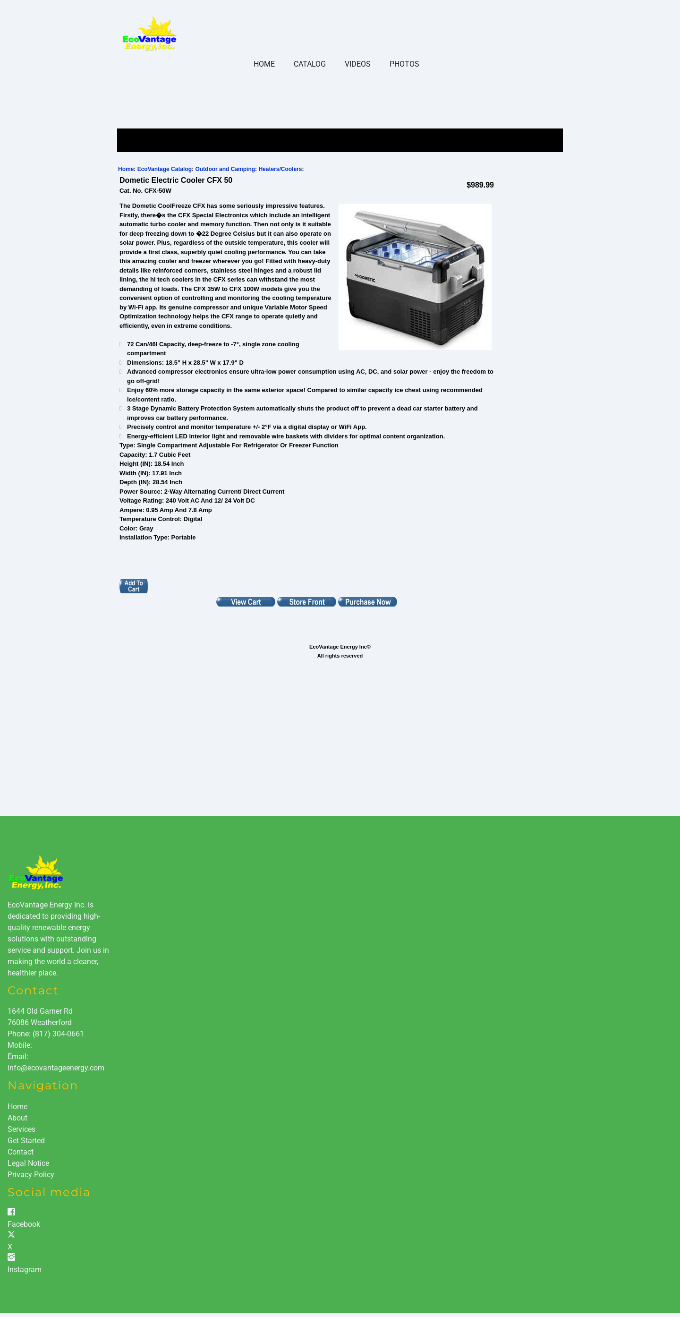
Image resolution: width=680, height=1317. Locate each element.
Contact (21, 1151)
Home (264, 64)
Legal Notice (28, 1163)
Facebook (24, 1224)
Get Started (26, 1140)
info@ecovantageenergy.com (56, 1067)
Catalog (310, 64)
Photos (404, 64)
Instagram (25, 1269)
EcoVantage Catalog (164, 169)
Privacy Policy (31, 1174)
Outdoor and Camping (225, 169)
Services (21, 1129)
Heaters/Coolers (280, 169)
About (17, 1117)
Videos (358, 64)
